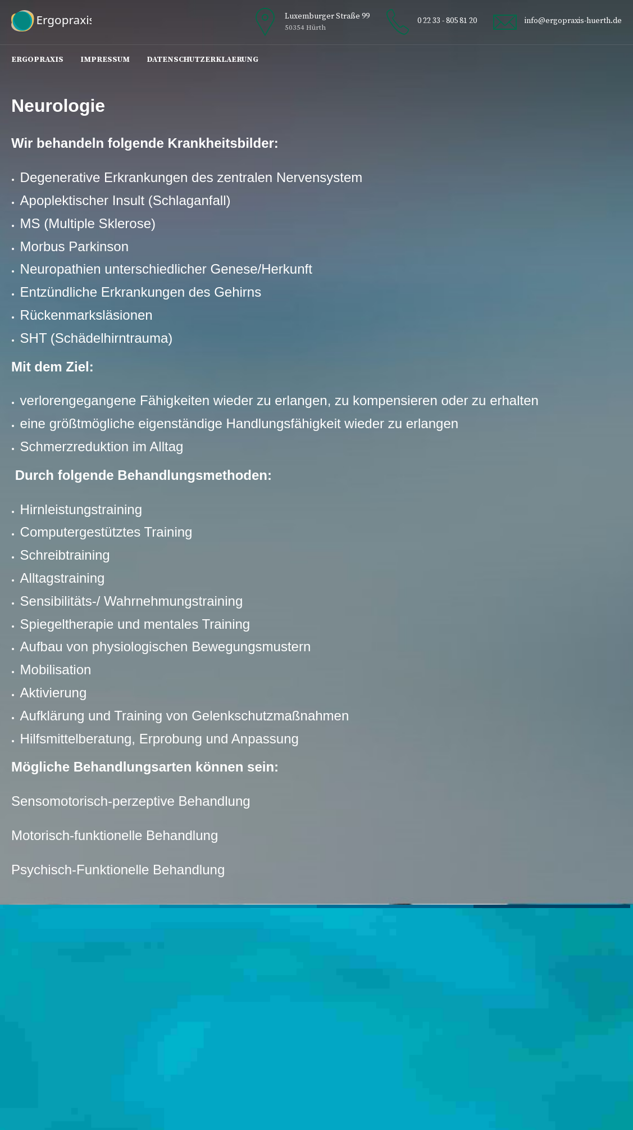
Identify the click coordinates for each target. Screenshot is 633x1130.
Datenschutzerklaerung (202, 60)
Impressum (105, 60)
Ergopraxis (37, 60)
